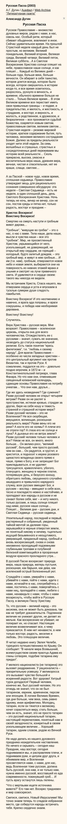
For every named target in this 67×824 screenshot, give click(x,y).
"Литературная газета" (21, 13)
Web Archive (43, 10)
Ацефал (27, 10)
